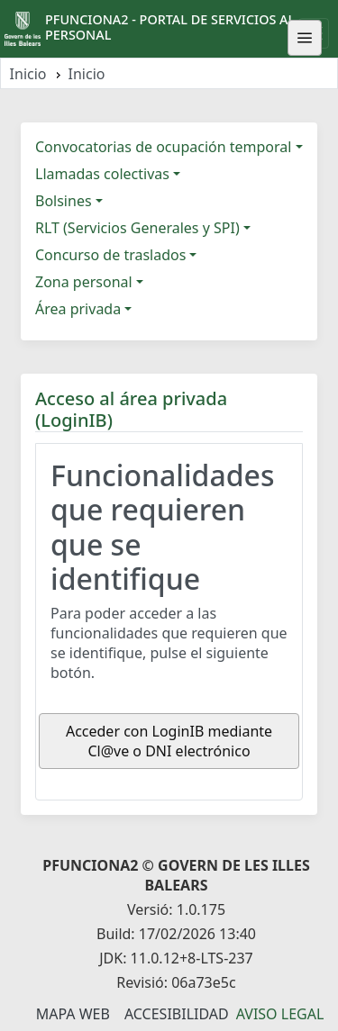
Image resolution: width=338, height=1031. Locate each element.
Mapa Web (73, 1014)
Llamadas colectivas (102, 174)
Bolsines (63, 201)
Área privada (78, 309)
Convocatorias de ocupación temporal (163, 147)
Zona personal (83, 282)
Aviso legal (280, 1014)
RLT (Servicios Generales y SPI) (137, 228)
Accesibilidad (176, 1014)
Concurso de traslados (110, 255)
